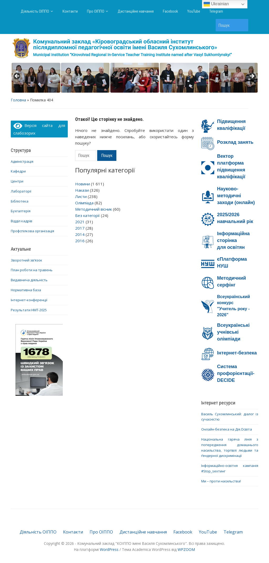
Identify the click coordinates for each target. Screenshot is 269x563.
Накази (82, 190)
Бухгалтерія (20, 211)
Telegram (216, 11)
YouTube (193, 11)
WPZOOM (186, 549)
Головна (18, 99)
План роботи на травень (32, 270)
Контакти (70, 11)
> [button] (252, 76)
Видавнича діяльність (29, 280)
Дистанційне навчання (136, 11)
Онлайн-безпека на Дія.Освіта (226, 429)
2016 (80, 240)
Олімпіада (84, 202)
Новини (82, 183)
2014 (80, 234)
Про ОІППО (95, 11)
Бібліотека (19, 201)
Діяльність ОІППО (35, 11)
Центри (17, 181)
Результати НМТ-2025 (29, 310)
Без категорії (87, 215)
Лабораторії (21, 191)
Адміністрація (22, 161)
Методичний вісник (93, 209)
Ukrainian (216, 4)
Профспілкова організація (32, 231)
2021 (80, 221)
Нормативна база (26, 290)
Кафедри (18, 171)
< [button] (17, 76)
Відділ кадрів (21, 221)
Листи (81, 196)
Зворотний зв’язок (26, 260)
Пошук (242, 25)
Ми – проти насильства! (221, 481)
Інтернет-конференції (29, 300)
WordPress (109, 549)
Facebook (170, 11)
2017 (80, 228)
